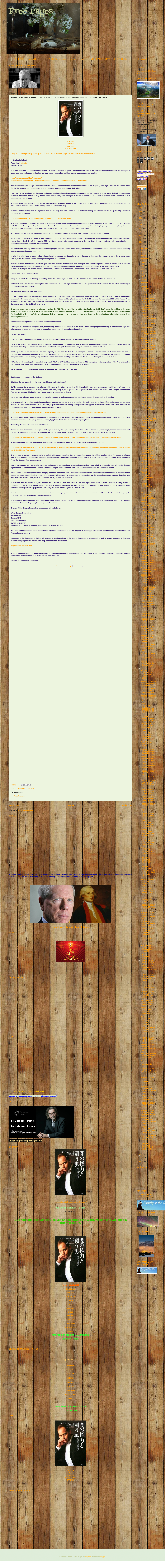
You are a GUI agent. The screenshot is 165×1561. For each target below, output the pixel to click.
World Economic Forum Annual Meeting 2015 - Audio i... (147, 898)
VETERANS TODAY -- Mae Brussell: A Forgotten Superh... (148, 798)
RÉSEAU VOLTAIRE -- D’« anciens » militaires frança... (148, 690)
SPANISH (70, 1331)
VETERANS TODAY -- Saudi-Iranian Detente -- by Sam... (148, 621)
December (144, 248)
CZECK (70, 1300)
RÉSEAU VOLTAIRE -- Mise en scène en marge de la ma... (148, 655)
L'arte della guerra (78, 59)
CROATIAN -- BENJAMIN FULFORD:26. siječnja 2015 (147, 449)
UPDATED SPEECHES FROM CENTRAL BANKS (148, 718)
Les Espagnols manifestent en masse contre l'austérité (146, 308)
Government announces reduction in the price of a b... (147, 612)
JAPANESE (70, 1323)
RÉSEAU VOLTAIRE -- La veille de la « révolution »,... (148, 340)
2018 (141, 235)
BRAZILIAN (70, 1289)
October (144, 255)
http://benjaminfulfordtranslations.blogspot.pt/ (70, 1202)
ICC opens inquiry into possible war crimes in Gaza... (147, 940)
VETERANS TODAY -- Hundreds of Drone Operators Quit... (148, 629)
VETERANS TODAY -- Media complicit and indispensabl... (148, 1112)
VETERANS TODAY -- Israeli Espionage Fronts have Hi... (148, 751)
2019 (141, 232)
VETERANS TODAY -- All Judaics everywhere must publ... (148, 994)
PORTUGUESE (121, 59)
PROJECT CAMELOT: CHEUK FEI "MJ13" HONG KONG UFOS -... (147, 958)
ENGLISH (18, 59)
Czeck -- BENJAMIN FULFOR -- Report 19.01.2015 (148, 604)
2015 (141, 245)
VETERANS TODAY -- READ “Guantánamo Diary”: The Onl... (148, 774)
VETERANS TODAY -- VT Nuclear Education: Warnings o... (148, 931)
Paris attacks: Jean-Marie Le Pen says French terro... (148, 597)
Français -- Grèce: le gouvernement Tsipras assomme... (148, 457)
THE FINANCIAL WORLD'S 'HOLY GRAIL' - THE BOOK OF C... (148, 589)
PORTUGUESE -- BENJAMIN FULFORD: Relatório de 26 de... (148, 440)
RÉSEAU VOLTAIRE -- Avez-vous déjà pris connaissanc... (148, 698)
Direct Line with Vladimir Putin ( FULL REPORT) (146, 113)
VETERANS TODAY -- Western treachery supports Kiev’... (148, 765)
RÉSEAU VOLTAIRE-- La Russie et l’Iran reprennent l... (147, 664)
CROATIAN (70, 1365)
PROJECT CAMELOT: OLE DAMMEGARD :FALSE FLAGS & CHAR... (148, 536)
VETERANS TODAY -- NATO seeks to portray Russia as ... (148, 369)
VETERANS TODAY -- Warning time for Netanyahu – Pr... (148, 562)
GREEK (70, 1312)
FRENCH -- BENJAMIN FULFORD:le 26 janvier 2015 (147, 504)
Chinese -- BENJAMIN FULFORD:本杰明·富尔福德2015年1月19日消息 (148, 430)
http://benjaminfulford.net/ (21, 546)
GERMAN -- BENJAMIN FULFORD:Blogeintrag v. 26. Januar (148, 486)
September (145, 258)
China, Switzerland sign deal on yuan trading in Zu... (147, 791)
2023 (141, 218)
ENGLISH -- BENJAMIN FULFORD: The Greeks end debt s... (148, 526)
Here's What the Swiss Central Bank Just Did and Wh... (148, 1055)
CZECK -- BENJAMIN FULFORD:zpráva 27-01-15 (148, 408)
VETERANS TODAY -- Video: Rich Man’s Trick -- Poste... (148, 1105)
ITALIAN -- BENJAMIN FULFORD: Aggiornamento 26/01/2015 (147, 476)
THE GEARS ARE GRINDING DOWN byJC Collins (148, 923)
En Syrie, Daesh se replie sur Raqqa (147, 354)
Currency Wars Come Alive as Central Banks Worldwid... (148, 986)
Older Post (127, 805)
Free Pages (31, 11)
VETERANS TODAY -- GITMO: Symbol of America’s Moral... (148, 977)
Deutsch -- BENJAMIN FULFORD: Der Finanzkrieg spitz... (148, 841)
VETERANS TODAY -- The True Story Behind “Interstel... (148, 758)
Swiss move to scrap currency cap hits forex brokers (147, 1063)
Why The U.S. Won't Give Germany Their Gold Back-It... (148, 783)
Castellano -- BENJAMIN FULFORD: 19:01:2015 (146, 860)
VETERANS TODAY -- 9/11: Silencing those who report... (148, 384)
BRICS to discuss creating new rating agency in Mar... (148, 569)
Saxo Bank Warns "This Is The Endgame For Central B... (147, 948)
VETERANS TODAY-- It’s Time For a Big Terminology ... (148, 546)
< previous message (64, 566)
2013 (141, 1158)
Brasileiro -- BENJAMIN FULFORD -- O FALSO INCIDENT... (147, 1020)
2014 (141, 1154)
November (145, 252)
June (143, 269)
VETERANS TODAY (100, 59)
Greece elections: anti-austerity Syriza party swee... (148, 725)
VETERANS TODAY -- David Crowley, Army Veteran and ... (148, 915)
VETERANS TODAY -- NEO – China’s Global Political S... (148, 815)
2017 (141, 238)
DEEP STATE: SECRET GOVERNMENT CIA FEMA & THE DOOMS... (148, 579)
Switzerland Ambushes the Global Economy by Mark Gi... (148, 1089)
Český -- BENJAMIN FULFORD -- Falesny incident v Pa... (148, 1031)
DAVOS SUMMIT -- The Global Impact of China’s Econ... (148, 890)
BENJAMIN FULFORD (26, 788)
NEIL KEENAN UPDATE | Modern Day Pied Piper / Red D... (148, 292)
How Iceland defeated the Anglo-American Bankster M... (148, 391)
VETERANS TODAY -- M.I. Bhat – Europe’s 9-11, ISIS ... (148, 968)
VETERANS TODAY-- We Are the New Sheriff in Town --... (148, 1039)
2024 (141, 214)
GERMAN (70, 146)
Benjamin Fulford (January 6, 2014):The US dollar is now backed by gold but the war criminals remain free (53, 154)
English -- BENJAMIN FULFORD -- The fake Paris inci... (148, 1138)
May (143, 272)
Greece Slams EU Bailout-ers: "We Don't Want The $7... (147, 399)
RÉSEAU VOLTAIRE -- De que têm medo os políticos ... (148, 333)
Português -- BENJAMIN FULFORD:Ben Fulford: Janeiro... (148, 851)
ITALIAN (71, 1320)
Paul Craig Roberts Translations (71, 927)
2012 (141, 1161)
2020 (141, 228)
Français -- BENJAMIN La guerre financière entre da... (147, 832)
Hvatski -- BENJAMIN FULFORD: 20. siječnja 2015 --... (147, 823)
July (142, 265)
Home (71, 805)
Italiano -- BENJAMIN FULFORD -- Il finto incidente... (147, 1010)
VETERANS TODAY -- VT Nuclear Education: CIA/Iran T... (148, 1080)
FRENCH (70, 144)
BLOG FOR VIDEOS (146, 1212)
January (144, 286)
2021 (141, 225)
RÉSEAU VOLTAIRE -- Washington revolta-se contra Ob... (148, 647)
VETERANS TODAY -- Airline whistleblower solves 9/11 (148, 317)
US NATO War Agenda (56, 59)
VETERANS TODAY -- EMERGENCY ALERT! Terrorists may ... (148, 361)
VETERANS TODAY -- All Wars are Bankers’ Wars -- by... (148, 807)
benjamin (23, 163)
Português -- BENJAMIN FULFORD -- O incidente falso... (147, 1146)
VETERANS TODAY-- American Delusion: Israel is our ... (148, 1047)
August (143, 262)
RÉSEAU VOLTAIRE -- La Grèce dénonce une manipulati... (148, 347)
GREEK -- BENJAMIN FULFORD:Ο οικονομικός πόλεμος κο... (146, 734)
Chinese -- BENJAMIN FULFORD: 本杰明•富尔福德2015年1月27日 (148, 418)
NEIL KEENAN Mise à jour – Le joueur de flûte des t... (148, 300)
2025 (141, 211)
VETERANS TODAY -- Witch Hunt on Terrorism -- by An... (148, 554)
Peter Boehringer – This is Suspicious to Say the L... (148, 744)
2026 (141, 208)
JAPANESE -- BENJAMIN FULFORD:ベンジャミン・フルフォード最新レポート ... (149, 515)
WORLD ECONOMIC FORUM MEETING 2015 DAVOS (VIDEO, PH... (147, 708)
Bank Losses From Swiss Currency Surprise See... (147, 1002)
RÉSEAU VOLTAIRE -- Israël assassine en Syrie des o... (148, 683)
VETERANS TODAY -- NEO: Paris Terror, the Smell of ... (148, 1071)
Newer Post (14, 805)
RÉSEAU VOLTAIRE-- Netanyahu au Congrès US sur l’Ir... (147, 674)
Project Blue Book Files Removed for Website (148, 376)
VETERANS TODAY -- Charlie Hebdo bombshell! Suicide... (148, 638)
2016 (141, 242)
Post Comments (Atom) (26, 810)
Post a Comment (19, 796)
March (143, 279)
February (144, 282)
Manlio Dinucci (34, 59)
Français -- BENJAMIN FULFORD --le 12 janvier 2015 (148, 1129)
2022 (141, 221)
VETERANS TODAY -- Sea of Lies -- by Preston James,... (148, 1097)
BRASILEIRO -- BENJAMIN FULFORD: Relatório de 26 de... (148, 495)
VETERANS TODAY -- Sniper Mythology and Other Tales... (148, 907)
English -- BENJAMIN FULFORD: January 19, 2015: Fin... (148, 882)
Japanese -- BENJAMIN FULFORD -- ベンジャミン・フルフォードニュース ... (148, 871)
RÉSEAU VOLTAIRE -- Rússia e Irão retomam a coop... (148, 325)
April (143, 276)
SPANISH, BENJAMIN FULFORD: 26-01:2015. (147, 465)
